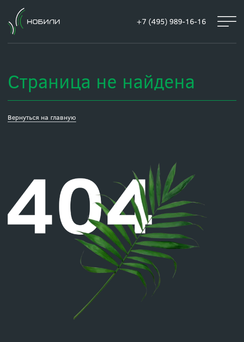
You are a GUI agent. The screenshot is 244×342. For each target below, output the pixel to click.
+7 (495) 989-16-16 (171, 21)
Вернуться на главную (42, 117)
